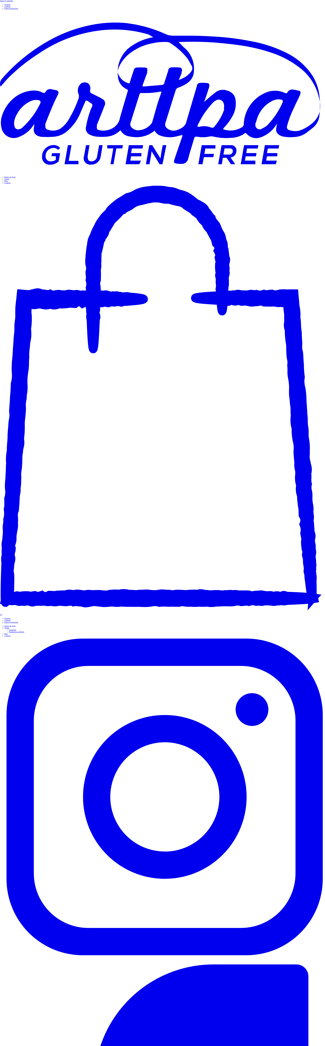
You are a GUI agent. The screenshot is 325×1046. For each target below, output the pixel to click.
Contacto (7, 183)
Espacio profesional (11, 8)
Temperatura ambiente (16, 632)
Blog (6, 181)
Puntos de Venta (9, 177)
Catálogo (7, 6)
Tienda (6, 179)
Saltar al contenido (6, 1)
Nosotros (7, 5)
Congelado (12, 630)
